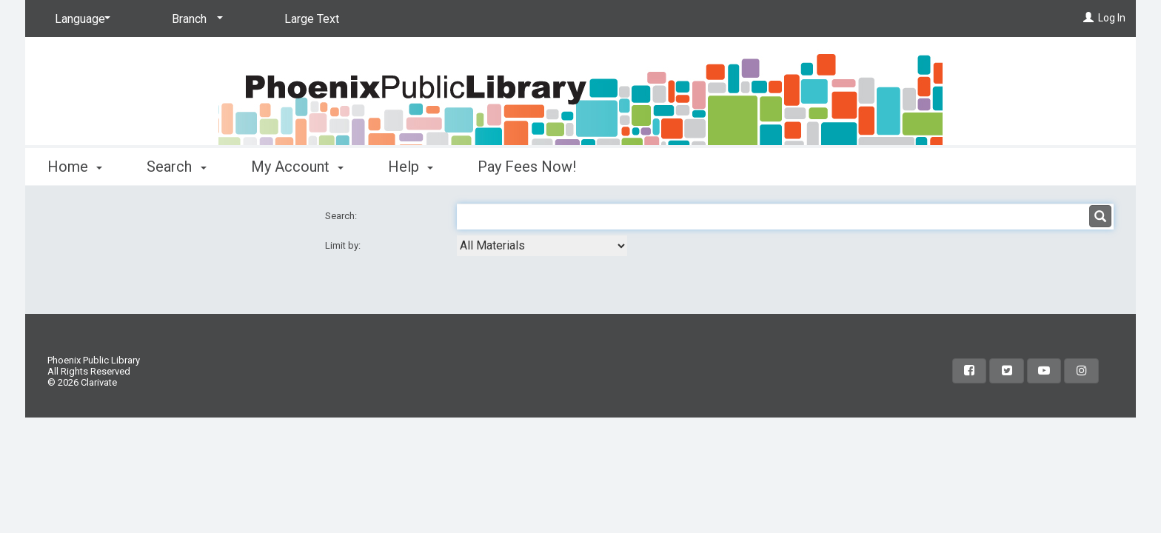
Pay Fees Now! (527, 166)
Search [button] (176, 166)
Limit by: (344, 245)
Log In (1111, 18)
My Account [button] (297, 166)
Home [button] (74, 166)
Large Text (311, 19)
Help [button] (410, 166)
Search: (342, 215)
